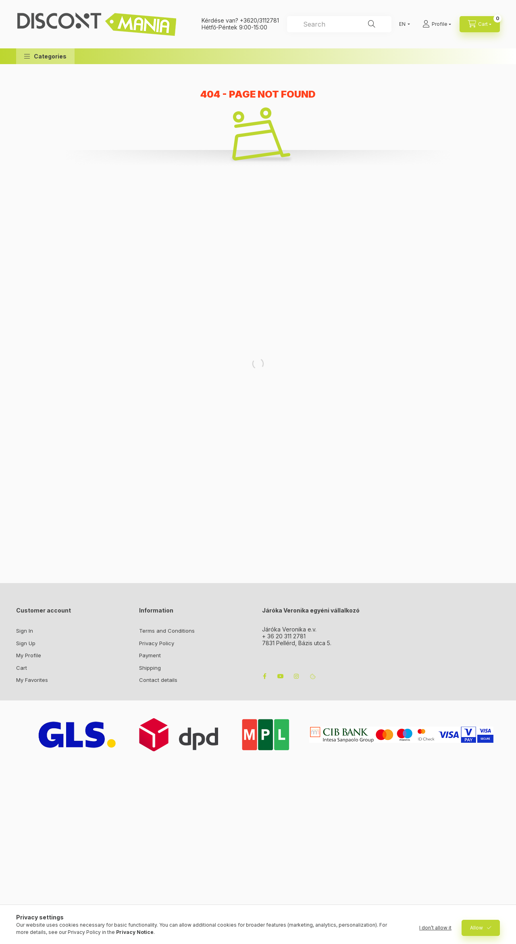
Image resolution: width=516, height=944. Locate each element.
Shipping (150, 668)
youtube (281, 676)
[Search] (371, 24)
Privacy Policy (156, 643)
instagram (297, 676)
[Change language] (402, 24)
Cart (21, 668)
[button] (45, 56)
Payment (150, 655)
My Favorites (32, 680)
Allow (476, 928)
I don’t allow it (435, 928)
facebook (264, 676)
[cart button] (480, 24)
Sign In (24, 630)
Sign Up (25, 643)
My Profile (28, 655)
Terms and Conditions (167, 630)
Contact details (158, 680)
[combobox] (339, 24)
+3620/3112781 (259, 20)
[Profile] (437, 24)
